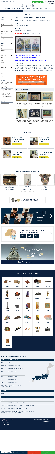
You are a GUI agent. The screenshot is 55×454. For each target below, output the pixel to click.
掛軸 (2, 45)
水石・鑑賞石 (3, 33)
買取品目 (13, 8)
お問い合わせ (47, 8)
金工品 (2, 38)
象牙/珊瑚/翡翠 (17, 298)
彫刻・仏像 (3, 36)
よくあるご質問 (35, 8)
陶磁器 (2, 24)
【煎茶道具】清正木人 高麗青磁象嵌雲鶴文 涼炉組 (6, 94)
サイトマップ (48, 419)
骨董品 (7, 286)
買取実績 (18, 8)
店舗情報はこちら (17, 143)
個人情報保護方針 (37, 419)
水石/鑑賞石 (37, 298)
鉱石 (27, 298)
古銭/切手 (37, 322)
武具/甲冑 (7, 298)
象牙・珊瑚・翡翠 (4, 31)
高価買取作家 (7, 8)
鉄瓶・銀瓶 (3, 41)
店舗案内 (23, 8)
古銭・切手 (3, 57)
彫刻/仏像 (48, 298)
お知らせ (3, 76)
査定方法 (29, 8)
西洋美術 (3, 50)
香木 (17, 322)
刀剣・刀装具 (3, 26)
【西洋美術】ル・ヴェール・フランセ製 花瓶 (6, 87)
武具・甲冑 (3, 29)
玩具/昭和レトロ (27, 322)
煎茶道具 (3, 62)
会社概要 (41, 8)
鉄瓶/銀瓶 (17, 310)
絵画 (2, 48)
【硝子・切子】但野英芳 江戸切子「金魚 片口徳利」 (6, 97)
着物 (2, 60)
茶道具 (17, 286)
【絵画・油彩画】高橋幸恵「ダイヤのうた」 (6, 90)
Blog (2, 73)
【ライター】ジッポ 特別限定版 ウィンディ (6, 83)
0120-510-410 (7, 424)
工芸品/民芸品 (3, 67)
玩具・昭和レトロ (4, 55)
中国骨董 (27, 310)
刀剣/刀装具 (47, 286)
